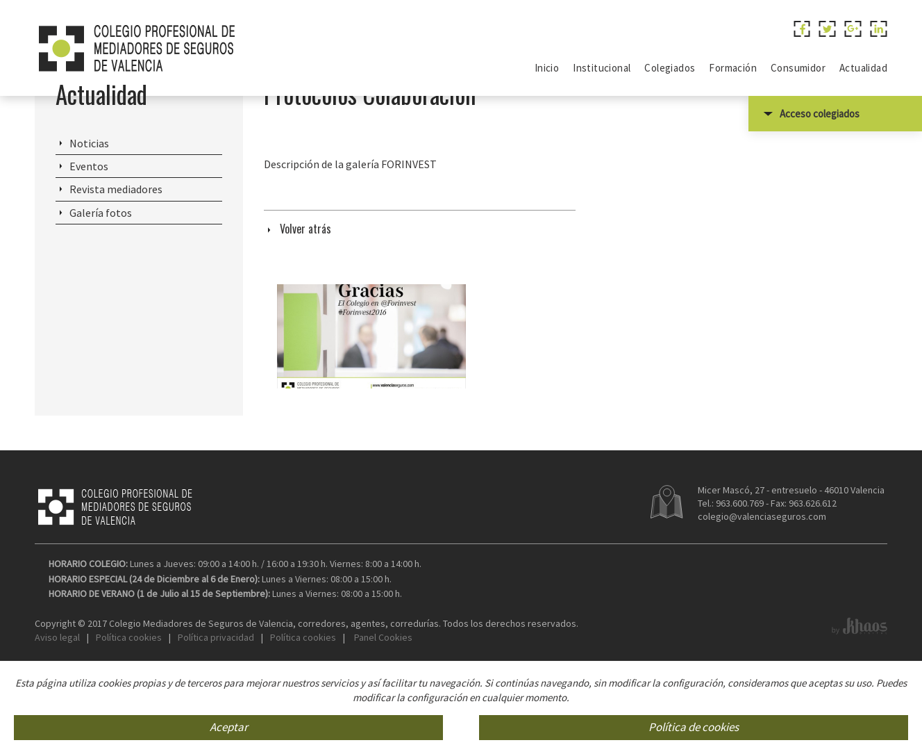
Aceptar (229, 727)
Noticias (89, 217)
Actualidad (101, 168)
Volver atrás (305, 303)
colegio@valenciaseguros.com (762, 590)
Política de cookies (693, 727)
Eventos (88, 240)
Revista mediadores (115, 264)
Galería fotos (100, 287)
